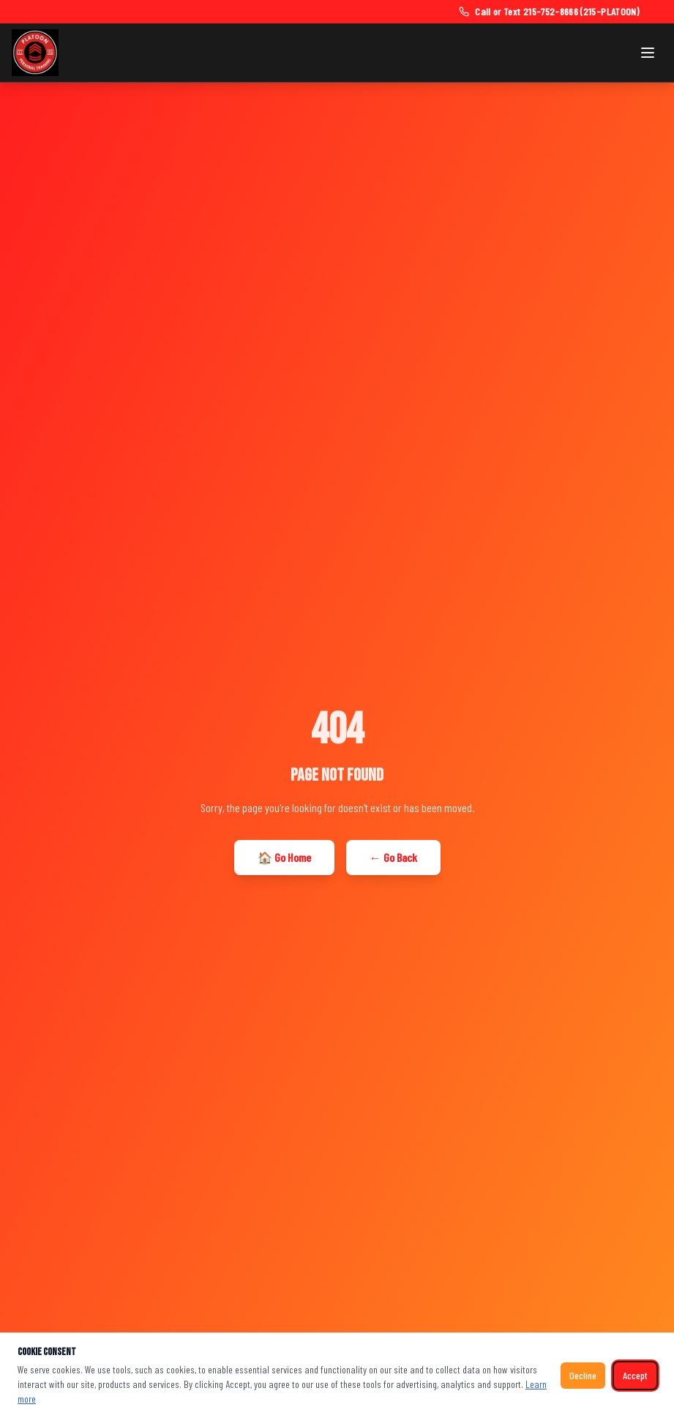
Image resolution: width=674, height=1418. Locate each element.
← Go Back (393, 857)
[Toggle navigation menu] (647, 52)
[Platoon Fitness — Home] (35, 52)
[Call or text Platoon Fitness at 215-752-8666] (549, 11)
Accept (635, 1375)
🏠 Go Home (284, 857)
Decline (582, 1375)
